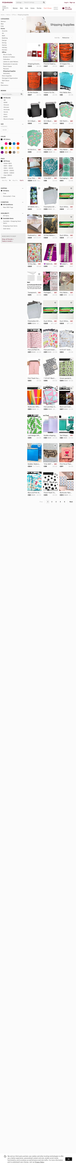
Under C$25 (6, 163)
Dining (4, 43)
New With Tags (7, 207)
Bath (3, 36)
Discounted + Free (8, 196)
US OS (5, 130)
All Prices (5, 161)
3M (3, 100)
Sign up (72, 2)
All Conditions (7, 204)
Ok (69, 1159)
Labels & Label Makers (10, 62)
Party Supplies (7, 76)
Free (3, 193)
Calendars (6, 59)
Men (21, 8)
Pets (2, 83)
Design (4, 40)
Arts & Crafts (7, 54)
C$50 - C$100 (7, 168)
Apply (22, 180)
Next (71, 502)
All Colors (5, 139)
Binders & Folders (9, 57)
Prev (41, 502)
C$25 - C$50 (6, 166)
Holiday (4, 47)
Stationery (6, 73)
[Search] (32, 2)
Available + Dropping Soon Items (11, 222)
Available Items (7, 218)
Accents (4, 31)
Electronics (4, 85)
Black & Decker (7, 119)
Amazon (5, 105)
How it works (56, 8)
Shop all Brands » (8, 239)
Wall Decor (5, 80)
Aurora (4, 112)
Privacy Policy (39, 1162)
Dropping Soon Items (9, 226)
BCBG (4, 117)
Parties (39, 8)
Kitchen (4, 50)
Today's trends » (7, 241)
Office (14, 15)
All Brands (5, 98)
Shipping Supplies (23, 15)
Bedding (5, 38)
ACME (4, 102)
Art (3, 33)
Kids (26, 8)
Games (4, 45)
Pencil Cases (7, 66)
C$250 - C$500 (7, 173)
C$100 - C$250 (7, 170)
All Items (5, 191)
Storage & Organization (10, 78)
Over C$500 (6, 175)
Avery (4, 114)
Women (15, 8)
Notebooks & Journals (10, 64)
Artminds (5, 109)
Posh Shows (48, 8)
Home (32, 8)
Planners (6, 69)
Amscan (5, 107)
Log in (66, 2)
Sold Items (5, 229)
